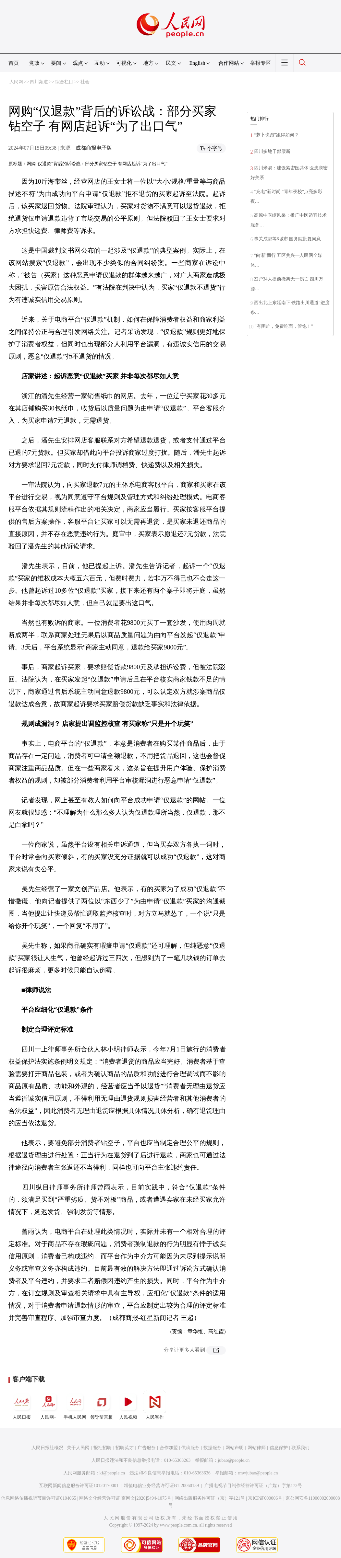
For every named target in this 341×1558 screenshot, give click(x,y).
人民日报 (21, 1405)
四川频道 (39, 81)
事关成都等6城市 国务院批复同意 (287, 238)
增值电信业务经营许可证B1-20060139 (161, 1485)
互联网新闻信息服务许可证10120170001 (78, 1485)
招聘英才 (125, 1447)
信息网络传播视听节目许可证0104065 (38, 1498)
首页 (13, 63)
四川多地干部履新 (272, 151)
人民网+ (48, 1405)
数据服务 (212, 1447)
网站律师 (257, 1447)
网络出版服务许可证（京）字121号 (210, 1498)
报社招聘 (102, 1447)
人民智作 (154, 1405)
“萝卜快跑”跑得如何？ (276, 134)
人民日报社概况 (47, 1447)
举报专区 (260, 63)
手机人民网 (75, 1405)
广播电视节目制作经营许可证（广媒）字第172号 (253, 1485)
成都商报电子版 (94, 148)
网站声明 (234, 1447)
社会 (85, 81)
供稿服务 (190, 1447)
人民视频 (128, 1405)
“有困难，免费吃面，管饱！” (284, 326)
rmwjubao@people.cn (258, 1473)
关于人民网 (78, 1447)
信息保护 (279, 1447)
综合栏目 (64, 81)
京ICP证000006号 (265, 1498)
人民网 (16, 81)
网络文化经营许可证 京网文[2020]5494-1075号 (125, 1498)
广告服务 (147, 1447)
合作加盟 (169, 1447)
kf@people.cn (112, 1473)
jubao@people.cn (234, 1460)
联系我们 (300, 1447)
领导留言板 (101, 1405)
